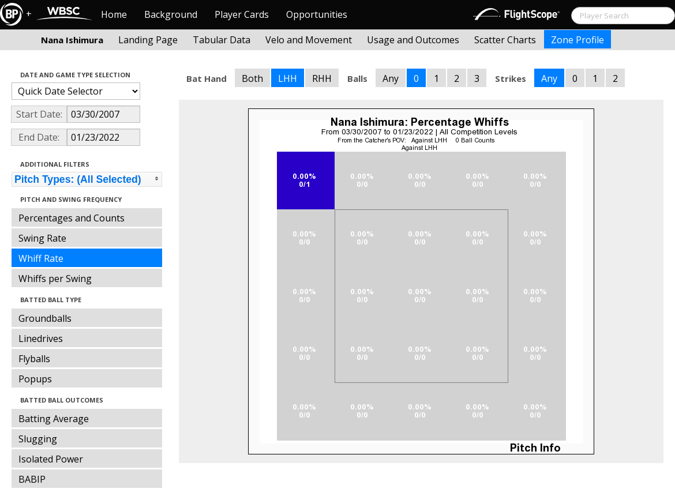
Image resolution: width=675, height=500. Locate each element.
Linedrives (40, 338)
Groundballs (45, 318)
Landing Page (148, 39)
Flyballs (34, 358)
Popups (35, 379)
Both (252, 78)
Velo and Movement (308, 39)
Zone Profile (577, 39)
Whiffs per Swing (55, 278)
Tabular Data (221, 39)
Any (390, 78)
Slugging (37, 439)
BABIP (32, 479)
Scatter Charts (505, 39)
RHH (322, 78)
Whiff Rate (40, 258)
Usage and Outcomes (413, 39)
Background (170, 14)
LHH (287, 78)
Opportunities (316, 14)
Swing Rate (42, 238)
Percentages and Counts (71, 218)
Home (114, 14)
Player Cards (242, 14)
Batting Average (53, 418)
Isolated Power (50, 459)
